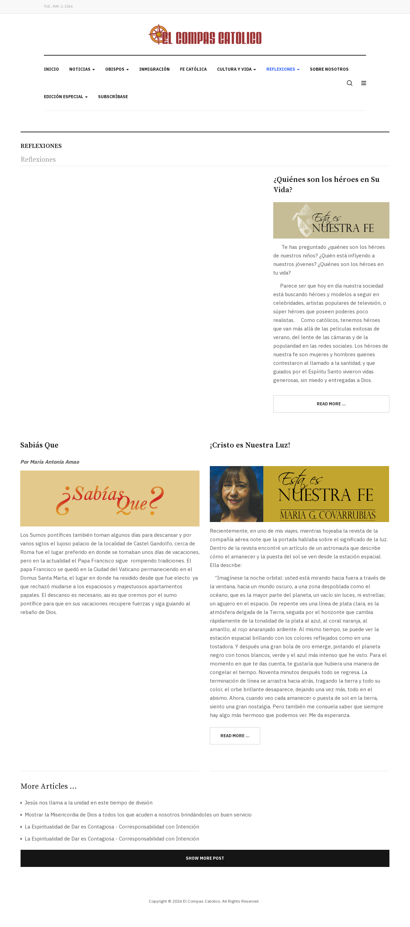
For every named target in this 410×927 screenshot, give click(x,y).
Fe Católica (193, 69)
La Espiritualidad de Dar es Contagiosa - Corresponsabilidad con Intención (111, 826)
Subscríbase (113, 96)
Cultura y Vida (236, 69)
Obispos (117, 69)
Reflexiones (283, 69)
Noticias (82, 69)
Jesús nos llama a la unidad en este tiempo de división (88, 802)
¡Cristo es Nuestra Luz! (250, 445)
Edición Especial (66, 96)
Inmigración (154, 69)
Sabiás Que (39, 445)
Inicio (51, 69)
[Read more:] (331, 404)
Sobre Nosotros (329, 69)
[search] (348, 83)
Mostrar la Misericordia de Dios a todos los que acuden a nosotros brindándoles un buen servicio (137, 814)
